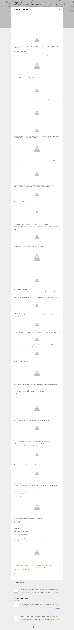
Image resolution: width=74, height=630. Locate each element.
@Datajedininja (26, 565)
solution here (35, 33)
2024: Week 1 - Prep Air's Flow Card (22, 598)
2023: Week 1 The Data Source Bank (22, 612)
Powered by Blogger (37, 627)
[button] (59, 10)
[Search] (62, 3)
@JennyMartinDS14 (33, 565)
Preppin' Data (18, 3)
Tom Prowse (20, 33)
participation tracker (37, 564)
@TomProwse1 (48, 565)
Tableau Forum (31, 567)
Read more (57, 594)
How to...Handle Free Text (20, 585)
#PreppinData (16, 565)
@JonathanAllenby (40, 565)
